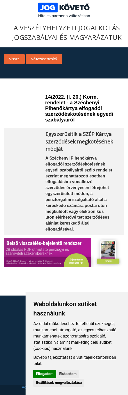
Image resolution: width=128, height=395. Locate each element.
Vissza (14, 59)
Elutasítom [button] (68, 374)
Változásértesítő (44, 59)
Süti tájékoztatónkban (96, 357)
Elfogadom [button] (44, 374)
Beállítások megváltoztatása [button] (59, 382)
